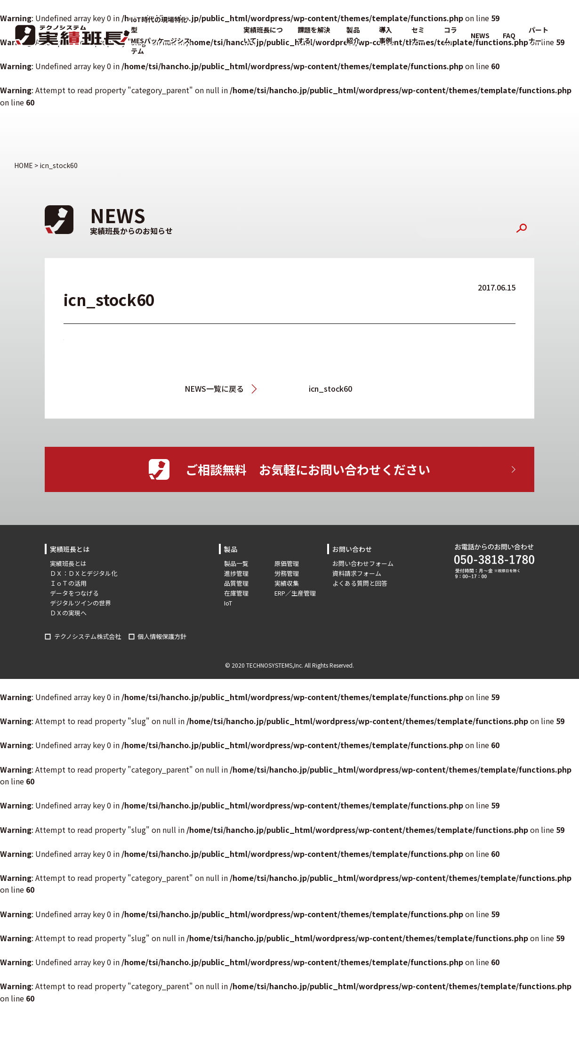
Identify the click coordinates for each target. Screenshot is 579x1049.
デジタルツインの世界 (80, 602)
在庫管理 (236, 593)
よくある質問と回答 (359, 583)
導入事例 (385, 35)
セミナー (418, 35)
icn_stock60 (330, 388)
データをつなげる (74, 593)
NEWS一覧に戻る (214, 388)
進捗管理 (236, 573)
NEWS (480, 35)
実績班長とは (68, 563)
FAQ (509, 35)
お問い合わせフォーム (363, 563)
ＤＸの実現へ (68, 612)
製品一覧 (236, 563)
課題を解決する (314, 35)
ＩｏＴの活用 (68, 583)
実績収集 (286, 583)
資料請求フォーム (356, 573)
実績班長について (263, 35)
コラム (450, 35)
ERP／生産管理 (295, 593)
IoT (228, 602)
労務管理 (286, 573)
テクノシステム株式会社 (87, 636)
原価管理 (286, 563)
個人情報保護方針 (161, 636)
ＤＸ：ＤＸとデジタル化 (83, 573)
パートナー (538, 35)
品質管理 (236, 583)
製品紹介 (353, 35)
